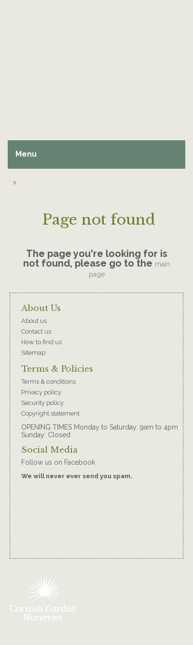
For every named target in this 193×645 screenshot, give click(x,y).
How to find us (41, 342)
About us (34, 320)
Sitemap (33, 352)
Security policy (42, 402)
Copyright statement (50, 413)
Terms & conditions (48, 381)
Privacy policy (41, 392)
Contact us (36, 331)
